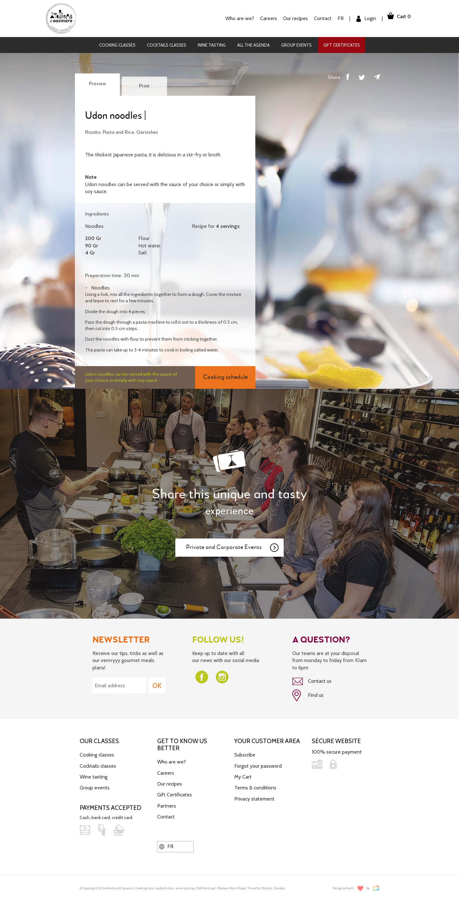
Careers (261, 18)
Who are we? (233, 18)
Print (144, 86)
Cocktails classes (166, 45)
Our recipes (288, 18)
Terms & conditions (255, 786)
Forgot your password (258, 764)
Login (359, 18)
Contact (316, 18)
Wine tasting (212, 45)
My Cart (242, 775)
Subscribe (244, 753)
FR (334, 18)
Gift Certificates (341, 45)
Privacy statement (254, 797)
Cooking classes (117, 45)
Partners (166, 804)
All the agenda (253, 45)
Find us (308, 695)
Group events (296, 45)
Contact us (312, 681)
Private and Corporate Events (232, 548)
